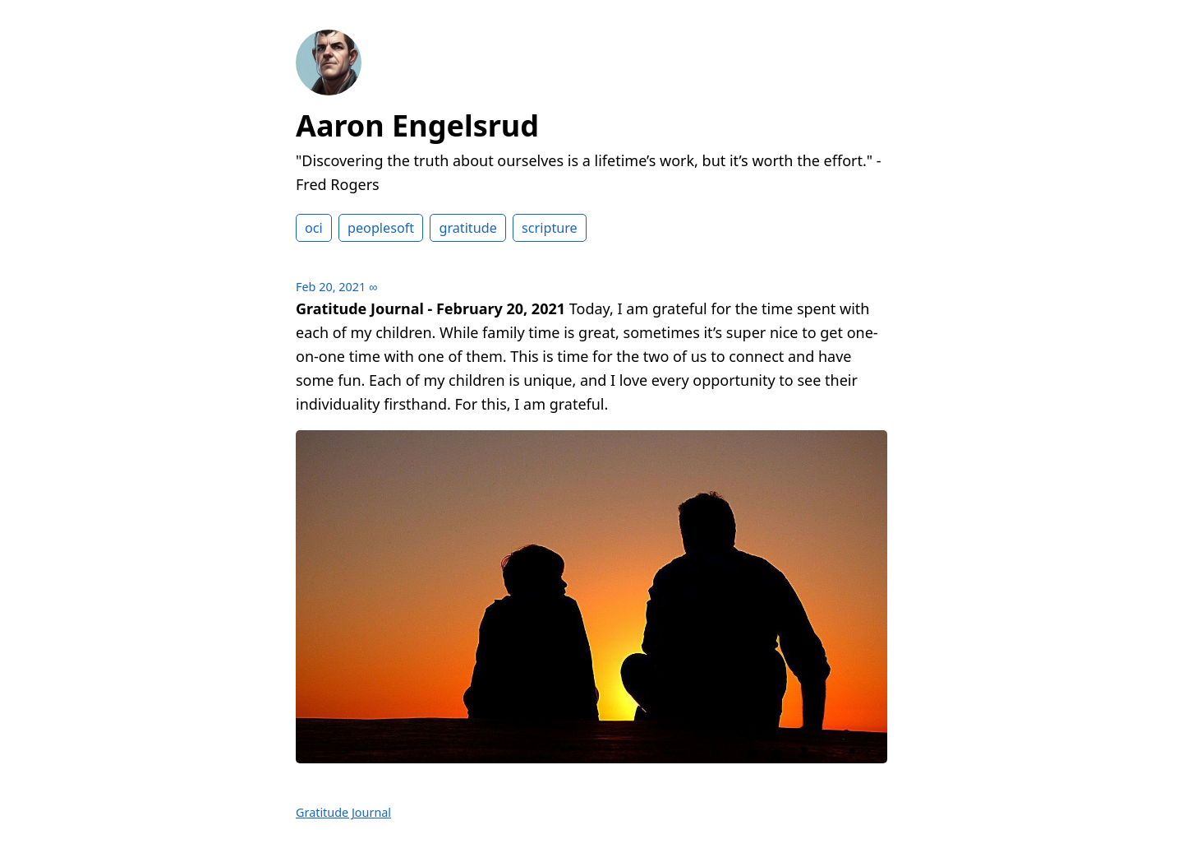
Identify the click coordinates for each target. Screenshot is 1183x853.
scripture (550, 228)
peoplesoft (381, 228)
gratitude (467, 228)
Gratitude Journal (343, 812)
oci (314, 228)
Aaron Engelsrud (417, 125)
